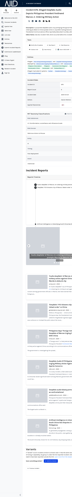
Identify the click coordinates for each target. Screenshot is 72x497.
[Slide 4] (60, 262)
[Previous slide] (28, 246)
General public (45, 68)
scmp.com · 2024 (54, 284)
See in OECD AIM (64, 49)
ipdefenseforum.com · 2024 (57, 395)
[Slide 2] (56, 262)
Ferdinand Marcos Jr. (59, 68)
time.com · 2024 (54, 339)
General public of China (34, 68)
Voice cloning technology (34, 73)
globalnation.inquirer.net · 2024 (59, 310)
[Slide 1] (54, 262)
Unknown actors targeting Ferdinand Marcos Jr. (47, 63)
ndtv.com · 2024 (54, 369)
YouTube (50, 71)
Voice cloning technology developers (43, 61)
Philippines (47, 66)
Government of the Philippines (59, 66)
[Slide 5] (62, 262)
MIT (63, 105)
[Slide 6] (64, 262)
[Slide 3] (58, 262)
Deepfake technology (60, 71)
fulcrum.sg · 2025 (54, 428)
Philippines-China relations (34, 66)
